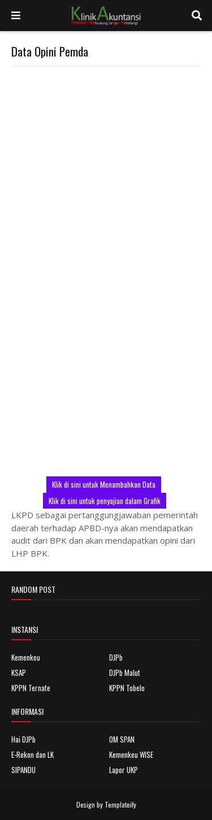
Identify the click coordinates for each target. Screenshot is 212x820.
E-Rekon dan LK (32, 754)
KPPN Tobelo (127, 687)
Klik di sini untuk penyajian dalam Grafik (105, 500)
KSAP (18, 672)
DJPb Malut (124, 672)
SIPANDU (23, 769)
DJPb (116, 657)
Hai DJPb (23, 739)
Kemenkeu (25, 657)
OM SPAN (122, 739)
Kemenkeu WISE (131, 754)
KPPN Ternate (30, 687)
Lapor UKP (123, 769)
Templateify (120, 804)
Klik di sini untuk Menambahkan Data (103, 484)
